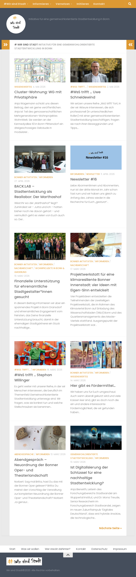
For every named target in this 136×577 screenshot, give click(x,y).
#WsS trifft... (78, 86)
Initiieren (83, 4)
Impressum (120, 549)
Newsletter (93, 174)
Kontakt (99, 4)
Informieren (41, 4)
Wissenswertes (23, 86)
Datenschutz (99, 549)
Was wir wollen (30, 549)
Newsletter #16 (83, 179)
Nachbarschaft (23, 268)
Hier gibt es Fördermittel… (93, 385)
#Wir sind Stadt (15, 4)
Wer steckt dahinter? (57, 549)
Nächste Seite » (110, 528)
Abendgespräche (24, 454)
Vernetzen (63, 4)
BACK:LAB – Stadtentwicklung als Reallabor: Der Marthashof (37, 191)
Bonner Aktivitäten (25, 177)
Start (12, 549)
